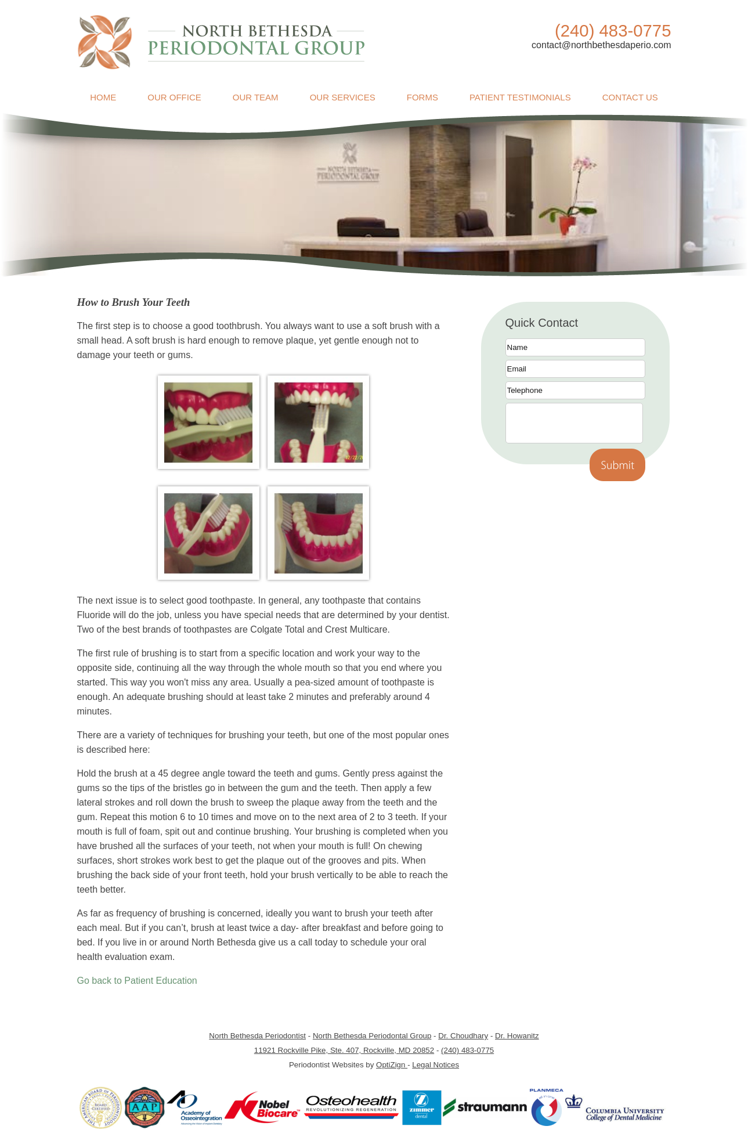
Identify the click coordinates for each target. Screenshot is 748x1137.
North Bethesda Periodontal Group (372, 1035)
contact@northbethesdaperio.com (601, 45)
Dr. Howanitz (517, 1035)
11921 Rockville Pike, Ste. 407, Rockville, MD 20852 (344, 1050)
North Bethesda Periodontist (257, 1035)
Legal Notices (435, 1064)
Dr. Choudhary (463, 1035)
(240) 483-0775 (467, 1050)
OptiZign (391, 1064)
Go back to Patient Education (137, 981)
